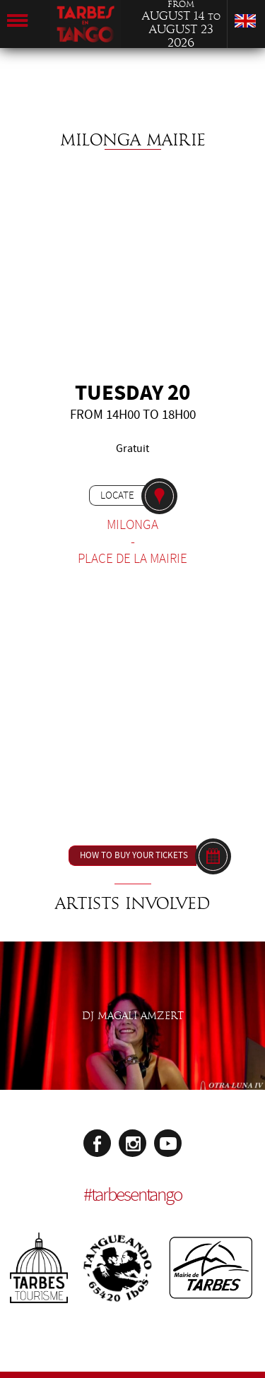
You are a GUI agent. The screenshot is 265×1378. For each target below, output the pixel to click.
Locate (117, 495)
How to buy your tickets (134, 855)
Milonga (132, 524)
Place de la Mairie (132, 558)
